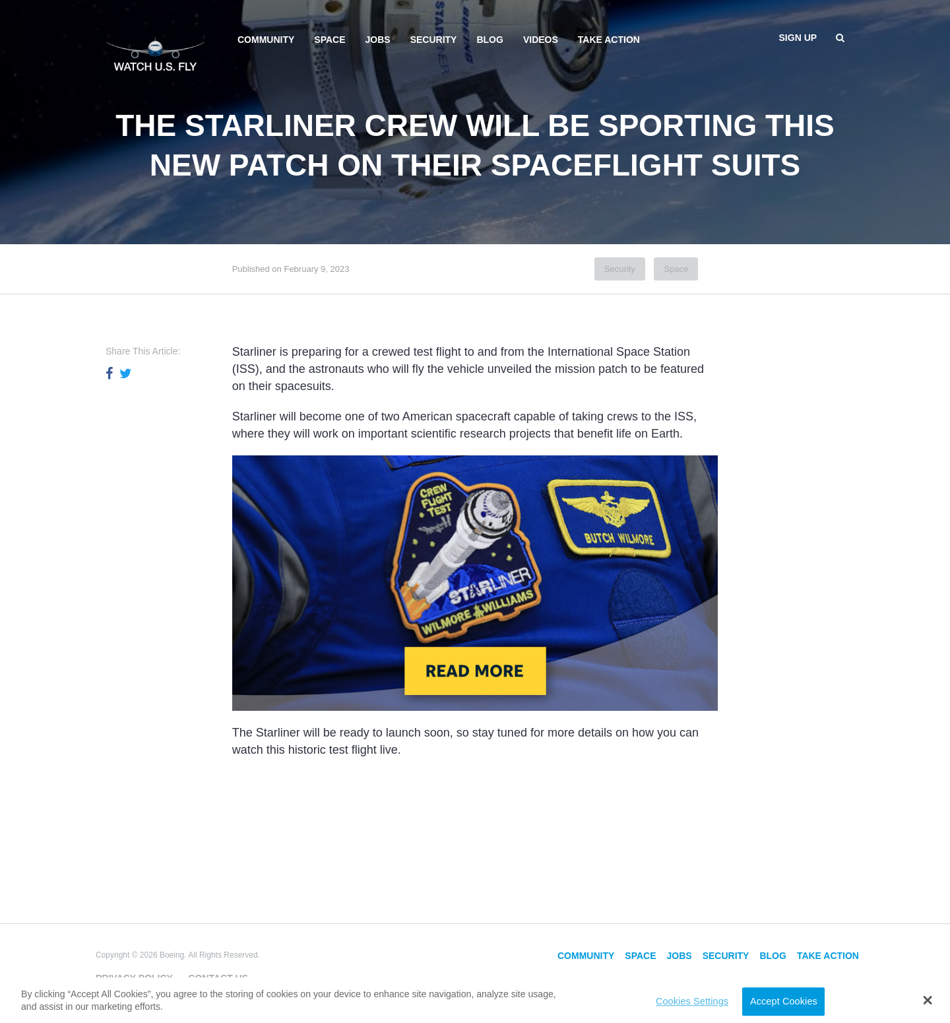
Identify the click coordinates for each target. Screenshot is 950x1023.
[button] (928, 1000)
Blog (489, 39)
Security (433, 39)
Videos (540, 39)
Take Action (609, 39)
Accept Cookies (783, 1001)
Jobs (378, 39)
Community (266, 39)
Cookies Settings (692, 1001)
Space (329, 39)
